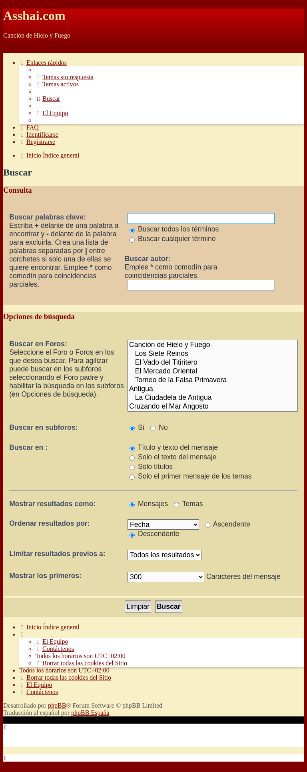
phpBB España (90, 712)
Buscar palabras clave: (47, 217)
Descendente (154, 534)
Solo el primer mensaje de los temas (190, 476)
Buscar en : (28, 447)
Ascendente (227, 524)
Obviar (12, 49)
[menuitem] (64, 77)
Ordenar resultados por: (49, 523)
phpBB (57, 705)
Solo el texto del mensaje (173, 457)
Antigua (212, 389)
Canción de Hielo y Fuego (212, 345)
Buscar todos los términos (174, 229)
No (158, 427)
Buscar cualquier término (173, 239)
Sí (137, 427)
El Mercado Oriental (212, 371)
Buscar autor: (147, 259)
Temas (188, 504)
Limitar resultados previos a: (57, 554)
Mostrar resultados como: (52, 504)
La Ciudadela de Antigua (212, 397)
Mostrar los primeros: (45, 576)
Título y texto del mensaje (174, 447)
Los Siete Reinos (212, 353)
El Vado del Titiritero (212, 362)
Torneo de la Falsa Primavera (212, 380)
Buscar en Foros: (38, 344)
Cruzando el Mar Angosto (212, 406)
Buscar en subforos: (43, 427)
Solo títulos (151, 467)
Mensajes (149, 504)
